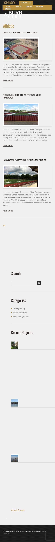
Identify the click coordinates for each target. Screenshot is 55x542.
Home (8, 6)
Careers (8, 9)
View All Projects (17, 510)
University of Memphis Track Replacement (20, 32)
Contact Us (26, 3)
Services (18, 6)
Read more (8, 81)
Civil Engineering (19, 309)
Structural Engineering (21, 317)
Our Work (39, 6)
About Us (29, 6)
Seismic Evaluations (20, 313)
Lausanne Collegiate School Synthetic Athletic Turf (24, 160)
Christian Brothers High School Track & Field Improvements (22, 96)
